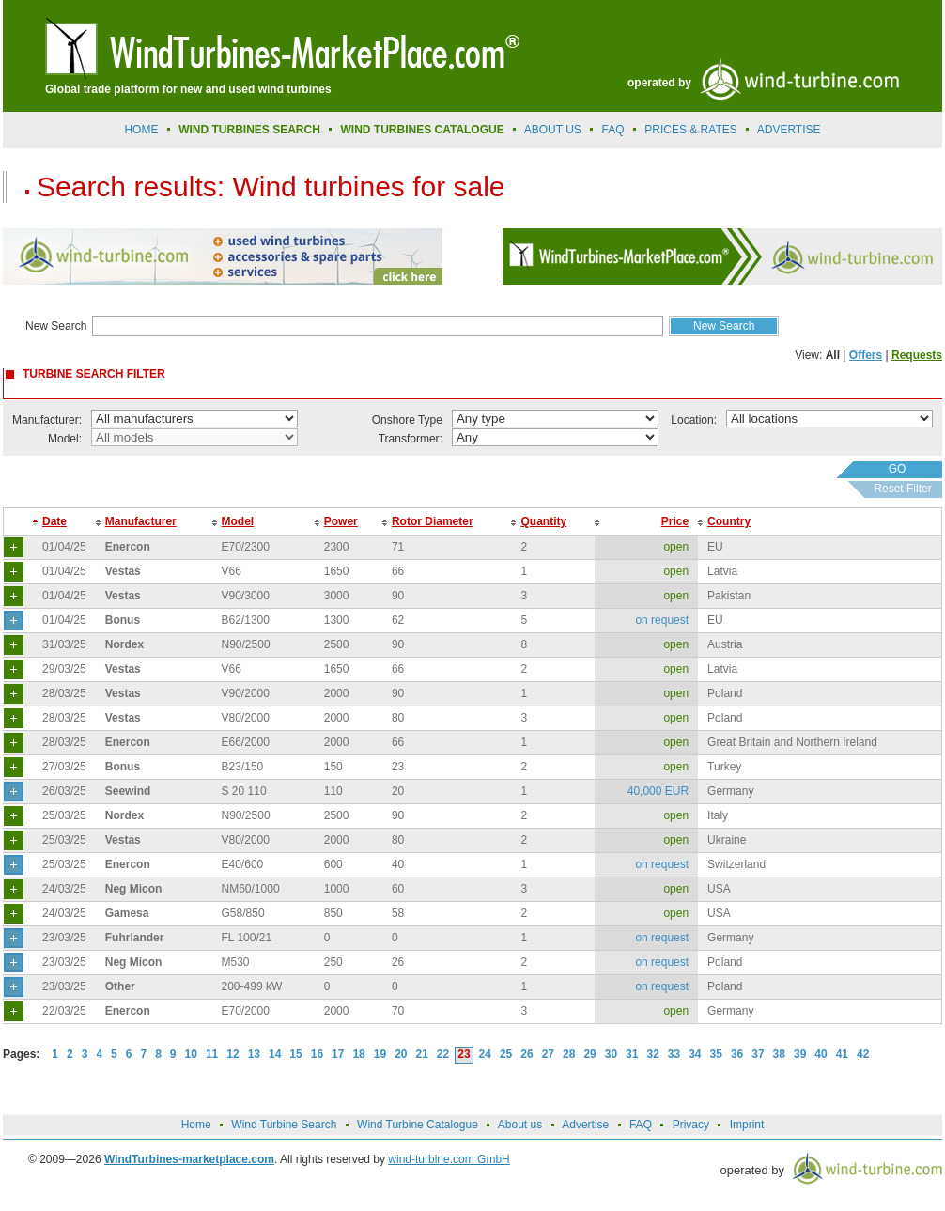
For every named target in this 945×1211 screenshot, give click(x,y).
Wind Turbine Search (283, 1124)
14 (275, 1054)
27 (548, 1054)
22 (443, 1054)
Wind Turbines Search (249, 129)
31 (632, 1054)
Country (729, 521)
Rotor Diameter (432, 521)
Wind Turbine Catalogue (417, 1124)
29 (589, 1054)
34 (695, 1054)
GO (897, 468)
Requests (916, 355)
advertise (789, 129)
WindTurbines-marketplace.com (189, 1159)
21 (422, 1054)
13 (254, 1054)
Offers (865, 355)
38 (779, 1054)
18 (358, 1054)
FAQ (613, 129)
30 (611, 1054)
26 (526, 1054)
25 (506, 1054)
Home (141, 129)
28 (569, 1054)
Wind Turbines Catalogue (422, 129)
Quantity (543, 521)
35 (716, 1054)
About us (552, 129)
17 (338, 1054)
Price (675, 521)
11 (212, 1054)
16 (317, 1054)
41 (842, 1054)
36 (737, 1054)
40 (820, 1054)
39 (800, 1054)
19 (380, 1054)
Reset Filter (902, 488)
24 (485, 1054)
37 (757, 1054)
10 (191, 1054)
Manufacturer (141, 521)
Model (238, 521)
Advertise (585, 1124)
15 (295, 1054)
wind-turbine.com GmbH (448, 1159)
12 (232, 1054)
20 (401, 1054)
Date (54, 521)
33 (674, 1054)
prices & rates (690, 129)
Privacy (691, 1124)
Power (341, 521)
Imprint (747, 1124)
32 (652, 1054)
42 (863, 1054)
